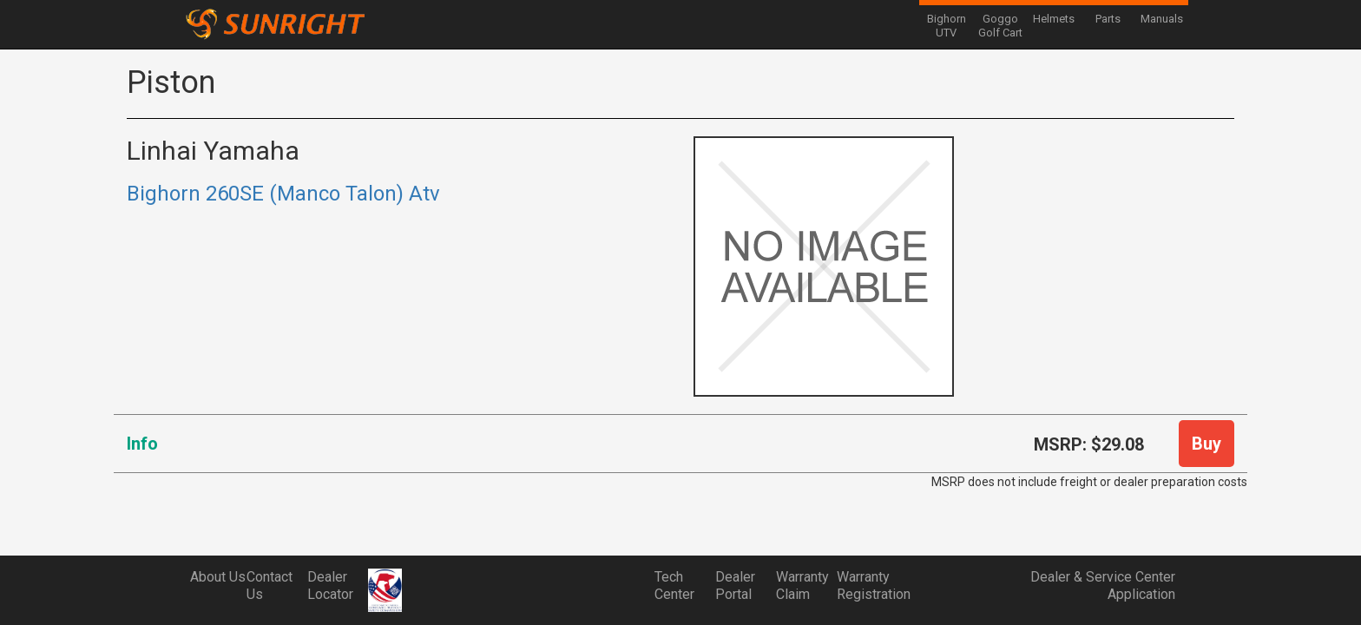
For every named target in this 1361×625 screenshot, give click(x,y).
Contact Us (270, 585)
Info (142, 443)
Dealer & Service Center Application (1102, 585)
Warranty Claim (802, 585)
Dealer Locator (330, 585)
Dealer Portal (735, 585)
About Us (218, 577)
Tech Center (674, 585)
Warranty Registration (867, 585)
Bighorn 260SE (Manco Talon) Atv (283, 193)
